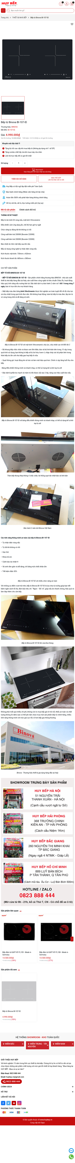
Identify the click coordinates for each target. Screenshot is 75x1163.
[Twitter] (8, 1103)
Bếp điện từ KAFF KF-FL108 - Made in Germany (53, 953)
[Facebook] (3, 1103)
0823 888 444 (15, 1073)
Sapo (43, 1123)
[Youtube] (14, 1103)
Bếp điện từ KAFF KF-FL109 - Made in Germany (16, 953)
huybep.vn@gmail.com (15, 1077)
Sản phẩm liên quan (10, 911)
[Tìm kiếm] (9, 10)
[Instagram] (19, 1103)
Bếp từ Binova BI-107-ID (11, 1011)
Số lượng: (4, 163)
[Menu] (3, 10)
